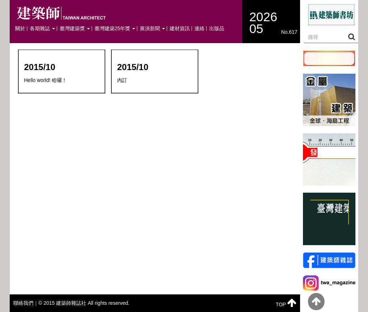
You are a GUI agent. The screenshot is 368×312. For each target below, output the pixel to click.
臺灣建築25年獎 (115, 28)
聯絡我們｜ (25, 303)
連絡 (199, 28)
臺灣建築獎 (75, 28)
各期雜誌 (42, 28)
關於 (20, 28)
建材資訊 (180, 28)
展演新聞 (152, 28)
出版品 (216, 28)
